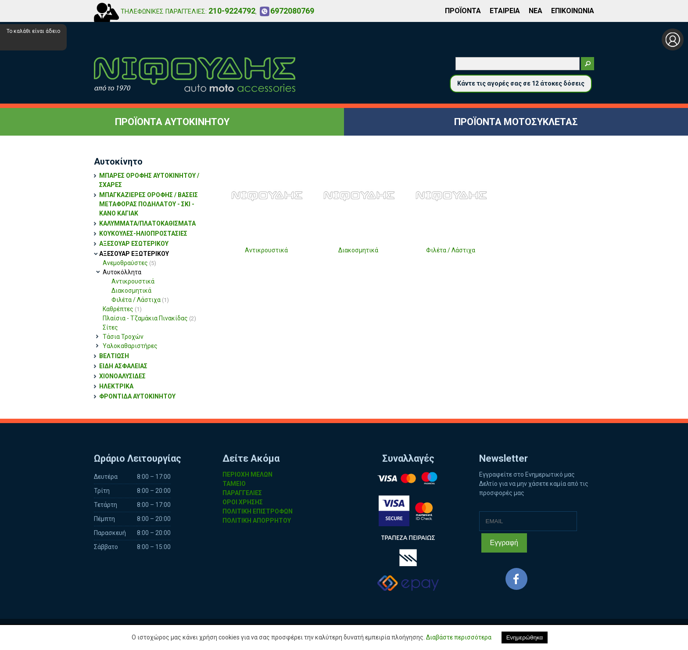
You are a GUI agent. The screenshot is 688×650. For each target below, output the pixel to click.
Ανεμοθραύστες (129, 262)
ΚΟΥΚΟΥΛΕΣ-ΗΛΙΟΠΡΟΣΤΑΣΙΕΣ (143, 233)
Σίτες (110, 327)
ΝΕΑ (535, 11)
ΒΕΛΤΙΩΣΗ (114, 355)
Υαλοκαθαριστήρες (130, 345)
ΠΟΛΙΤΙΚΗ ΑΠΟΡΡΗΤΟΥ (256, 520)
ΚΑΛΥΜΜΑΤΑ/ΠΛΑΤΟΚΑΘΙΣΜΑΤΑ (147, 223)
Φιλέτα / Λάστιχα (140, 299)
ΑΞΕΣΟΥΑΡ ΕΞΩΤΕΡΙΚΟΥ (134, 253)
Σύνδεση (673, 39)
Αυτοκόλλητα (122, 272)
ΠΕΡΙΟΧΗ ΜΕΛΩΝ (247, 474)
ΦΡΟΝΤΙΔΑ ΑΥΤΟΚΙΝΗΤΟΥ (137, 396)
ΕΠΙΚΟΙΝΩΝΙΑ (572, 11)
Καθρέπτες (122, 308)
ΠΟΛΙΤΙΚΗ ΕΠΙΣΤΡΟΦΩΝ (257, 511)
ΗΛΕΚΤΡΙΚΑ (116, 386)
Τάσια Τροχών (123, 336)
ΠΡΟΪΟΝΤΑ (463, 11)
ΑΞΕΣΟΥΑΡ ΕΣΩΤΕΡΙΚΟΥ (133, 243)
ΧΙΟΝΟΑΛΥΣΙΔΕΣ (122, 376)
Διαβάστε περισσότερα (458, 637)
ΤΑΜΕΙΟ (234, 483)
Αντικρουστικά (132, 281)
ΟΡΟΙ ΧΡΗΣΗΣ (242, 502)
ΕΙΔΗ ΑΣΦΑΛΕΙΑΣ (123, 366)
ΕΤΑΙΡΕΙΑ (505, 11)
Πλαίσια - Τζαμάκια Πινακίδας (149, 318)
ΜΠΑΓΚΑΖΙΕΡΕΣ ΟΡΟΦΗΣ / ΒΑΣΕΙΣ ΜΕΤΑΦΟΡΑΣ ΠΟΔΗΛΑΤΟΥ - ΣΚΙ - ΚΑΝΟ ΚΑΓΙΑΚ (148, 204)
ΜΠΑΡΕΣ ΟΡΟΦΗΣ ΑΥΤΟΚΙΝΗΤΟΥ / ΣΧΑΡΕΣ (149, 180)
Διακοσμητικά (131, 290)
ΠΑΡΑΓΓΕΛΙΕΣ (242, 492)
